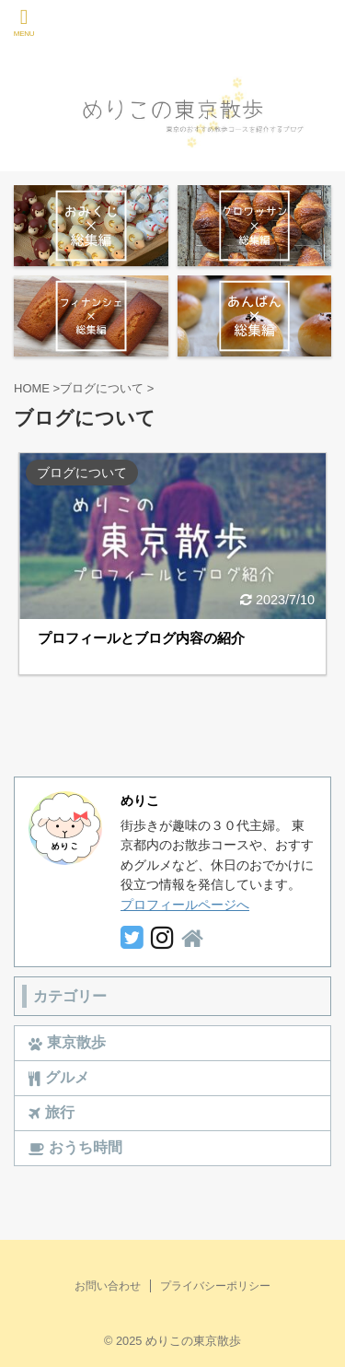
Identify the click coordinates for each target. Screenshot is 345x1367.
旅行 (52, 1112)
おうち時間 (75, 1147)
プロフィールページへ (185, 904)
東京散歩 (67, 1042)
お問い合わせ (108, 1285)
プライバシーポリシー (215, 1285)
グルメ (59, 1077)
